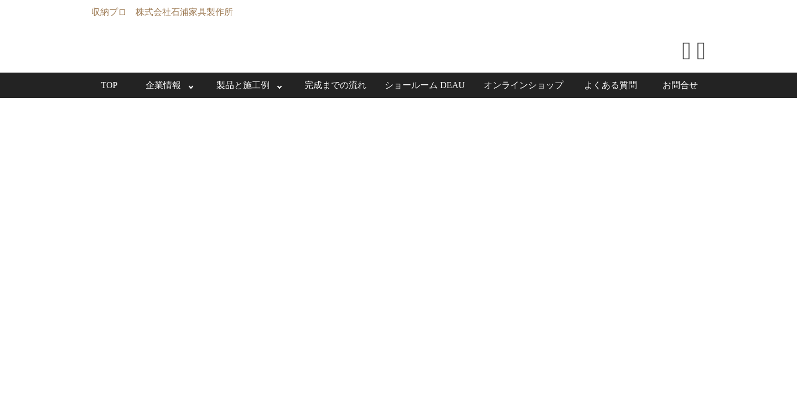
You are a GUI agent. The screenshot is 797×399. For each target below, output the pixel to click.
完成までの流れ (335, 85)
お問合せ (680, 85)
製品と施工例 (243, 85)
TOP (109, 85)
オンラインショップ (523, 85)
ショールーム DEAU (424, 85)
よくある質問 (610, 85)
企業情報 (163, 85)
